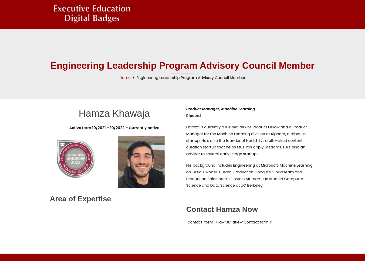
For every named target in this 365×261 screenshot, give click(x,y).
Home (125, 77)
